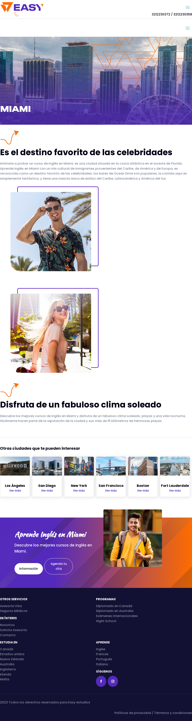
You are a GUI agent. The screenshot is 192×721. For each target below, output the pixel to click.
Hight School (106, 621)
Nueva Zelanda (12, 659)
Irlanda (5, 674)
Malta (4, 679)
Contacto (8, 635)
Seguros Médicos (13, 611)
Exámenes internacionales (117, 616)
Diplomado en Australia (114, 611)
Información (30, 569)
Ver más (15, 491)
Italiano (102, 664)
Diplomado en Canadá (114, 606)
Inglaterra (8, 669)
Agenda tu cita (59, 566)
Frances (102, 654)
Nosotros (7, 625)
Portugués (104, 659)
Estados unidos (12, 654)
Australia (7, 664)
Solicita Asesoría (13, 630)
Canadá (6, 649)
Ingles (100, 649)
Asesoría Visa (11, 606)
